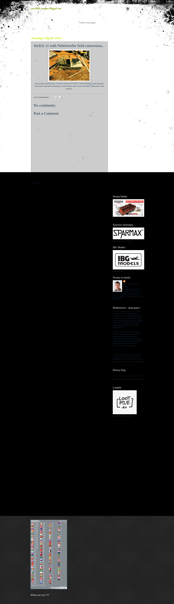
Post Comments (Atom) (47, 183)
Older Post (103, 177)
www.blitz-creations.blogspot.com (46, 8)
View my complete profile (121, 301)
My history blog (118, 374)
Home (70, 177)
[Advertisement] (128, 74)
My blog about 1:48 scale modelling (124, 381)
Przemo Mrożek (131, 281)
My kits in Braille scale (120, 377)
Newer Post (36, 177)
